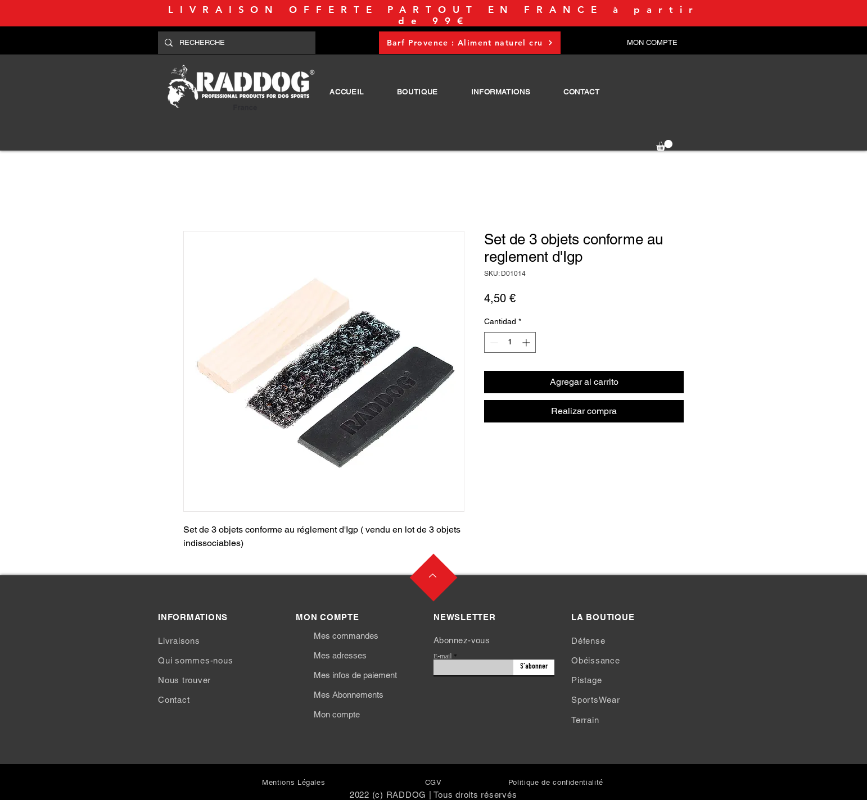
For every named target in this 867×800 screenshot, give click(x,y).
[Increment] (527, 342)
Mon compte (337, 714)
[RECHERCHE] (235, 42)
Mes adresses (340, 655)
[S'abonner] (533, 667)
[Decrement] (493, 342)
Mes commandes (346, 635)
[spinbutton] (510, 342)
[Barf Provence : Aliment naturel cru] (470, 42)
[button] (417, 92)
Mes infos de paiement (355, 675)
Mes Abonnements (348, 694)
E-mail (443, 656)
